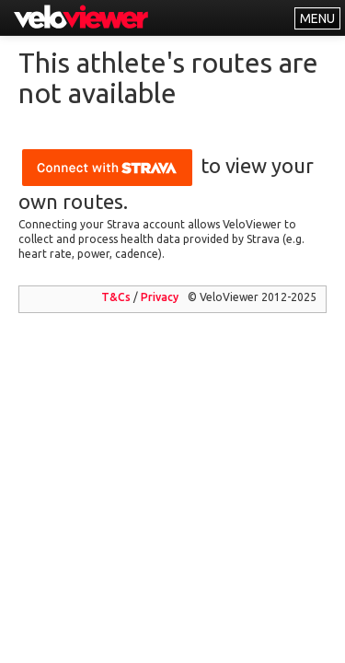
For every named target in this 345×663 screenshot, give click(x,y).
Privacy (159, 297)
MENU (317, 18)
